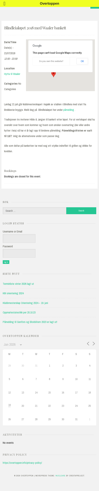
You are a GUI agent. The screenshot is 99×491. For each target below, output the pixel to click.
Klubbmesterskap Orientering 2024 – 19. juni (25, 303)
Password (8, 246)
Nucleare (60, 475)
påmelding (68, 110)
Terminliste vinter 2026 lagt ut (18, 284)
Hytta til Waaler (12, 74)
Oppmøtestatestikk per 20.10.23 (19, 312)
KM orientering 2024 (13, 293)
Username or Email (12, 231)
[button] (53, 74)
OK (82, 61)
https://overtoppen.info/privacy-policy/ (22, 463)
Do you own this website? (51, 61)
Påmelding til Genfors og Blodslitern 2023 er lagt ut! (30, 322)
